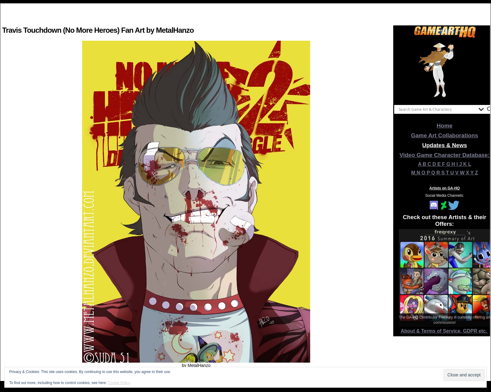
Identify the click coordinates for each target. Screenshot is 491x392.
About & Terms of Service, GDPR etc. (445, 331)
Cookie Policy (119, 383)
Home (445, 125)
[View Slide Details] (444, 70)
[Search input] (437, 109)
